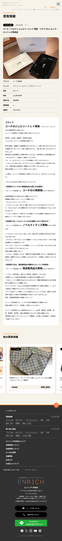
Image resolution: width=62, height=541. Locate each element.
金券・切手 (9, 423)
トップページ (11, 410)
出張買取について (12, 448)
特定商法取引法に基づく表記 (11, 470)
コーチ (27, 25)
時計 (42, 420)
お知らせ (9, 460)
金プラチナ (19, 420)
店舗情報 (9, 456)
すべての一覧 (55, 416)
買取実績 (9, 416)
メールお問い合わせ (33, 508)
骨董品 (18, 423)
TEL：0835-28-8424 (31, 493)
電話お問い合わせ (33, 515)
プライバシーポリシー (31, 470)
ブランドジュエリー (31, 420)
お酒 (47, 420)
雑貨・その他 (26, 423)
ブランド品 (8, 25)
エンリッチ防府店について (16, 441)
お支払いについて (12, 463)
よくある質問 (11, 452)
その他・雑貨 (26, 435)
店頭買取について (12, 445)
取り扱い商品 (11, 429)
